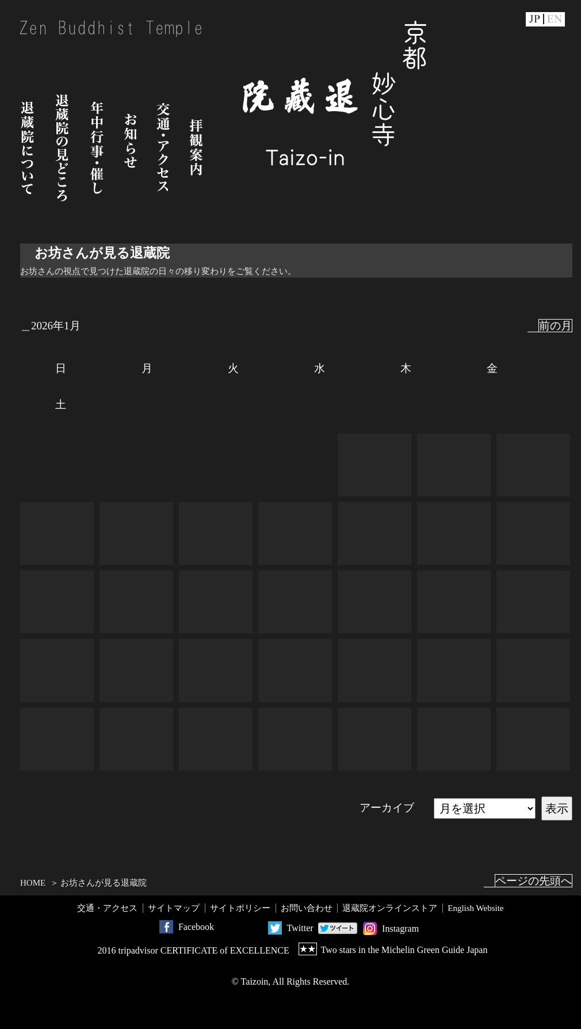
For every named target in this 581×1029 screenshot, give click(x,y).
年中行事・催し (97, 148)
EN (555, 19)
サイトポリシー (240, 908)
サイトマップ (174, 908)
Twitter (300, 928)
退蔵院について (28, 148)
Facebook (196, 927)
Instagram (400, 928)
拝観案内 (196, 148)
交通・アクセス (163, 148)
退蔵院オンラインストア (389, 908)
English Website (475, 908)
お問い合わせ (306, 908)
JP (534, 19)
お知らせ (130, 148)
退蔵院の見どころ (62, 148)
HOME (32, 882)
